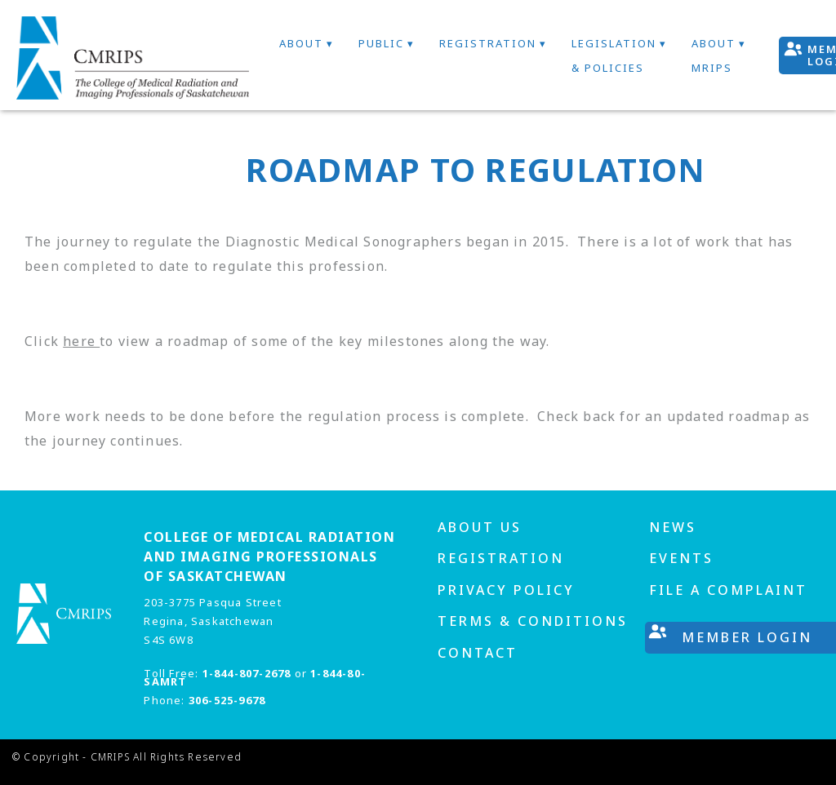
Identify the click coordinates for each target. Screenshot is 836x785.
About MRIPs (713, 55)
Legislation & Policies (613, 55)
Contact (478, 653)
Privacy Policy (506, 590)
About (301, 43)
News (672, 527)
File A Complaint (728, 590)
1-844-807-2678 (246, 673)
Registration (487, 43)
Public (381, 43)
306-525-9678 (227, 700)
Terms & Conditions (533, 621)
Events (681, 558)
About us (480, 527)
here (81, 341)
